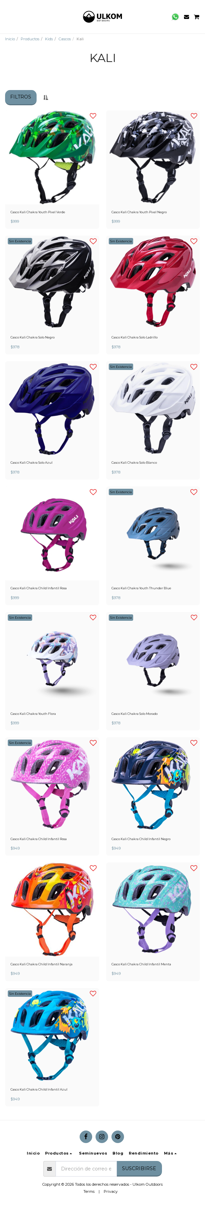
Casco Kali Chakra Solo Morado (134, 714)
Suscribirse (139, 1168)
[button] (7, 16)
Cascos (65, 39)
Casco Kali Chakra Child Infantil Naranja (42, 964)
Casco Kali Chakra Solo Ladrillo (134, 337)
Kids (49, 39)
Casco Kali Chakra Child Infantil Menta (141, 964)
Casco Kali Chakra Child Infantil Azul (39, 1089)
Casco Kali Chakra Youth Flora (33, 714)
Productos (30, 39)
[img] (52, 283)
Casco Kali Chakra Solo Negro (33, 337)
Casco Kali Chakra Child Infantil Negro (140, 839)
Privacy (111, 1191)
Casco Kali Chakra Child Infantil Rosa (39, 588)
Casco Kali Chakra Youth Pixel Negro (139, 212)
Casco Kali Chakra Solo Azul (32, 462)
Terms (89, 1191)
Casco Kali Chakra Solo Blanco (134, 462)
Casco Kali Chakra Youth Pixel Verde (38, 212)
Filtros (20, 97)
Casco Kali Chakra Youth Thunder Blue (141, 588)
